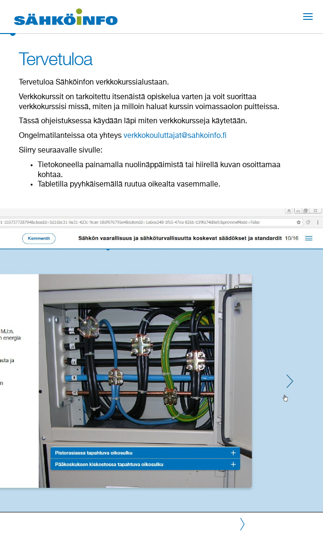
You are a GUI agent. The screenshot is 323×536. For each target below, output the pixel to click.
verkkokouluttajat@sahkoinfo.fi (175, 136)
